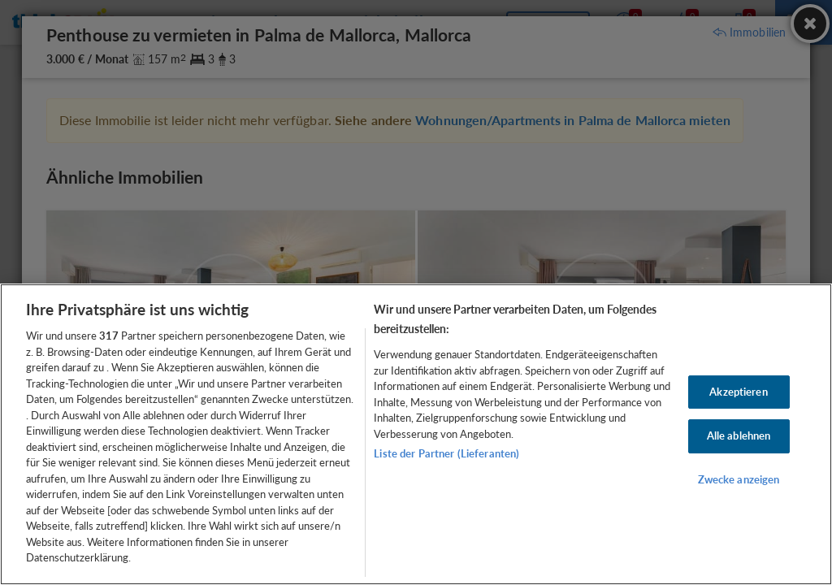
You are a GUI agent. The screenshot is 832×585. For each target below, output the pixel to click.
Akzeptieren (738, 391)
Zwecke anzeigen (739, 479)
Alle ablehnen (739, 435)
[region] (416, 434)
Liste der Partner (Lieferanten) (446, 453)
